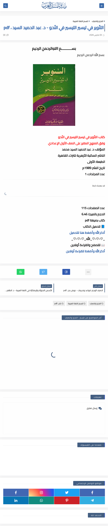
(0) (6, 35)
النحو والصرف (97, 21)
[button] (66, 272)
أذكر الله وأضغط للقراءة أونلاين (85, 251)
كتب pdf (59, 303)
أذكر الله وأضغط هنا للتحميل (87, 232)
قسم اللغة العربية (80, 21)
